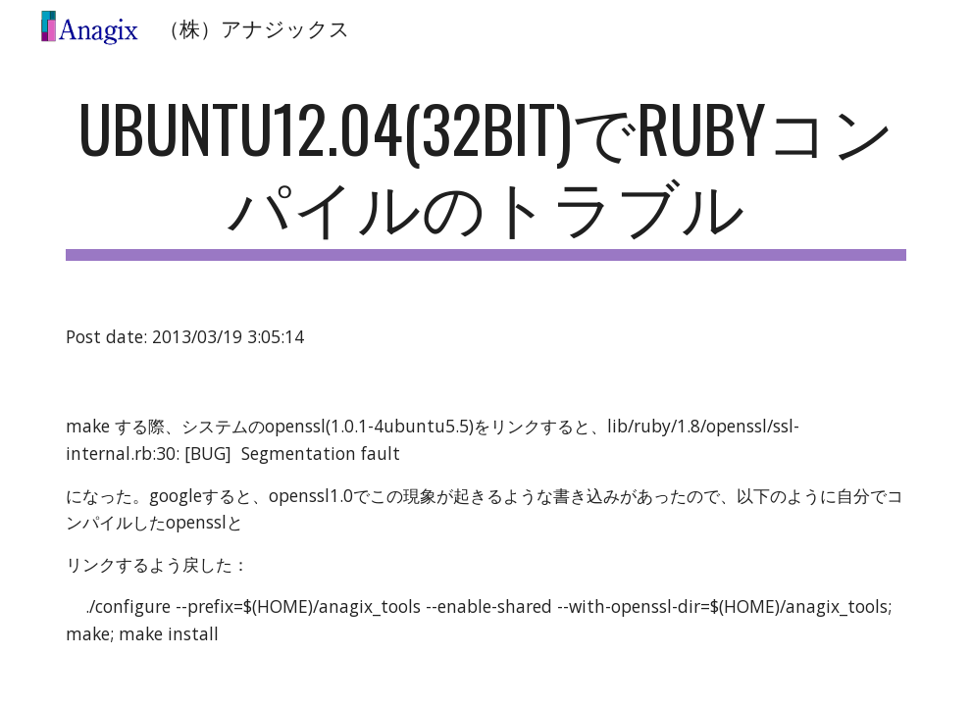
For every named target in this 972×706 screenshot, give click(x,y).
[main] (486, 175)
